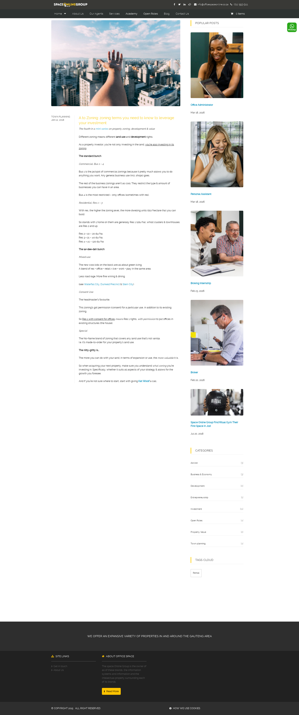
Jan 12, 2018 (57, 120)
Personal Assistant (201, 194)
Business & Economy (201, 474)
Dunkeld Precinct (110, 284)
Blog (167, 13)
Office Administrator (202, 105)
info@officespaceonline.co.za (211, 4)
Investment (196, 509)
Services (114, 13)
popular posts (207, 23)
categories (204, 450)
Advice (194, 463)
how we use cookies (184, 708)
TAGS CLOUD (204, 560)
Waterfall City (91, 284)
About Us (77, 13)
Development (198, 486)
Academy (131, 13)
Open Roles (150, 13)
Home (58, 13)
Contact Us (182, 13)
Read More (111, 691)
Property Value (198, 532)
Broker (194, 372)
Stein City (128, 284)
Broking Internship (201, 283)
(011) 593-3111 (239, 4)
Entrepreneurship (199, 497)
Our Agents (96, 13)
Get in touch (60, 666)
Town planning (60, 116)
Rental (196, 573)
